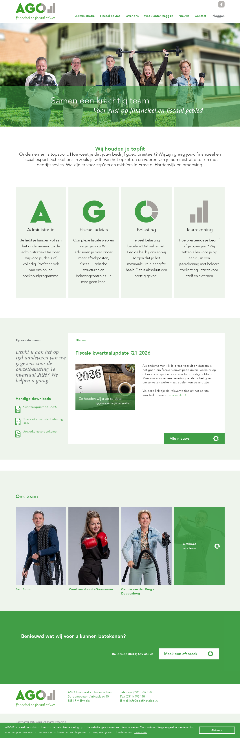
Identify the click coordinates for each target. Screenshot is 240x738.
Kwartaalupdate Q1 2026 (36, 407)
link (157, 391)
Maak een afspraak (189, 653)
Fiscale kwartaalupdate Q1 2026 (112, 353)
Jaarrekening (199, 230)
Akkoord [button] (216, 730)
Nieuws (184, 16)
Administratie (85, 16)
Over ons (132, 16)
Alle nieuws (194, 438)
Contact (200, 16)
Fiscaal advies (110, 16)
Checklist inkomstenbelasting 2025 (39, 421)
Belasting (146, 230)
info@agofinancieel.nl (143, 701)
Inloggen (218, 16)
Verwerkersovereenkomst (36, 431)
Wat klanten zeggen (158, 16)
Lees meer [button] (140, 732)
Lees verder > (177, 395)
